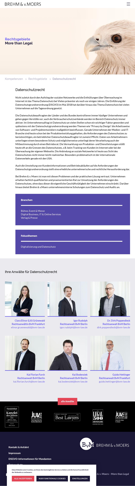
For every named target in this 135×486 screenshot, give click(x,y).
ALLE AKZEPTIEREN (23, 478)
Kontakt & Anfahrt (19, 447)
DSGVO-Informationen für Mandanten (30, 459)
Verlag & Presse (29, 217)
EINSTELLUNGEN (80, 478)
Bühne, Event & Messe (33, 210)
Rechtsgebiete (37, 79)
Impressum (15, 453)
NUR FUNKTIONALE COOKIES (52, 478)
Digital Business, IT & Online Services (41, 214)
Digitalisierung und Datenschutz (38, 246)
